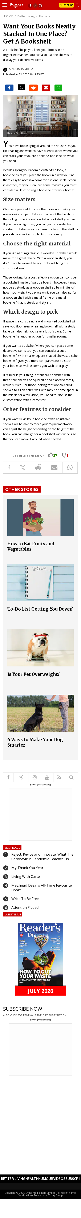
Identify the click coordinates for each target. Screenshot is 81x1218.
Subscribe (66, 5)
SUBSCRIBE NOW (22, 1008)
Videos (59, 1179)
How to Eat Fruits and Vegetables (30, 546)
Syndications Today (29, 1195)
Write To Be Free (25, 898)
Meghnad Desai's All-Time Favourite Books (41, 887)
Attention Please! (25, 907)
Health (31, 1179)
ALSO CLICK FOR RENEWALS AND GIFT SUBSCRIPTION (34, 1015)
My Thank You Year (27, 867)
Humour (45, 1179)
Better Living (13, 1179)
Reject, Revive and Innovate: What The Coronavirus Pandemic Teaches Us (42, 856)
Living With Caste (25, 876)
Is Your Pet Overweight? (33, 674)
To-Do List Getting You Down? (40, 609)
